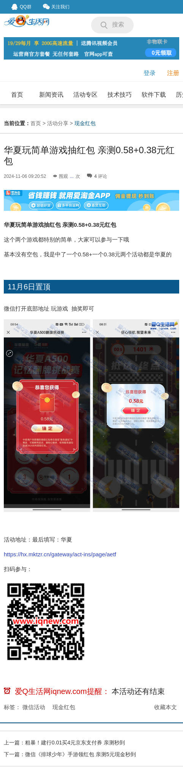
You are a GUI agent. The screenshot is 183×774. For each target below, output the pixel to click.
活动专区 (85, 94)
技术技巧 (119, 94)
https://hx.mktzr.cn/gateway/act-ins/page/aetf (60, 554)
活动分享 (57, 123)
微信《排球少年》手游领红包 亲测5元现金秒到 (80, 754)
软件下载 (154, 94)
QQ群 (21, 7)
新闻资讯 (51, 94)
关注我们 (56, 6)
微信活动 (33, 707)
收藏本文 (165, 707)
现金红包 (85, 123)
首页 (17, 94)
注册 (173, 73)
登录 (150, 73)
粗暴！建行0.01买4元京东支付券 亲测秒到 (75, 742)
